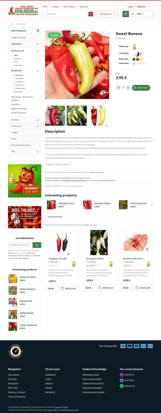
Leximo (66, 407)
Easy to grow (78, 186)
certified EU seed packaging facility (74, 181)
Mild (72, 186)
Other (13, 139)
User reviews (69, 7)
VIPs (26, 152)
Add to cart (140, 87)
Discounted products (21, 145)
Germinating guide (91, 374)
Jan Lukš (58, 407)
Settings (49, 383)
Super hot (18, 65)
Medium (17, 59)
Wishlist (48, 388)
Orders (48, 379)
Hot (15, 62)
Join (37, 245)
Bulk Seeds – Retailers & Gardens (22, 99)
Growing (26, 120)
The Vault (12, 379)
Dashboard (50, 374)
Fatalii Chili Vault (18, 37)
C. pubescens (19, 88)
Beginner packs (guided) (93, 392)
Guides (14, 132)
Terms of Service (68, 410)
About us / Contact (16, 392)
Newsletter (50, 392)
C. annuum (66, 186)
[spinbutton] (123, 88)
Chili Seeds (57, 186)
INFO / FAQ (13, 388)
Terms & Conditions (16, 396)
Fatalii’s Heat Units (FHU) (93, 383)
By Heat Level (26, 51)
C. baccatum (19, 78)
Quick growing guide (92, 379)
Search (91, 14)
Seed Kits (15, 104)
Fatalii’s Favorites (18, 113)
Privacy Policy (52, 410)
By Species (26, 71)
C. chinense (18, 82)
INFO (45, 7)
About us (84, 7)
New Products (18, 30)
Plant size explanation (92, 388)
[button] (128, 88)
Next (151, 204)
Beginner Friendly (19, 109)
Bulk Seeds (13, 383)
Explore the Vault (96, 172)
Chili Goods (26, 126)
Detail (51, 288)
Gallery (56, 7)
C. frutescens (19, 85)
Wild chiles (18, 92)
